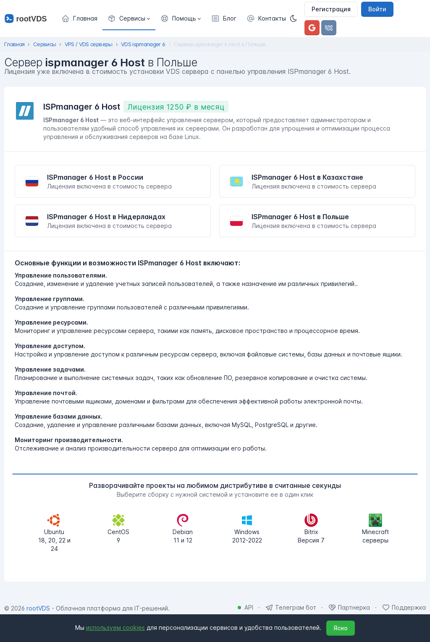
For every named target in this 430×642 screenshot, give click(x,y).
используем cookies (115, 627)
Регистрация (331, 9)
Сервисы (44, 44)
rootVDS (38, 608)
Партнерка (354, 607)
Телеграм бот (295, 607)
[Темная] (296, 18)
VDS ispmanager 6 (143, 44)
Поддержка (409, 607)
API (248, 607)
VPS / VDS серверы (89, 44)
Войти (377, 9)
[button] (128, 18)
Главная (14, 44)
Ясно (340, 628)
